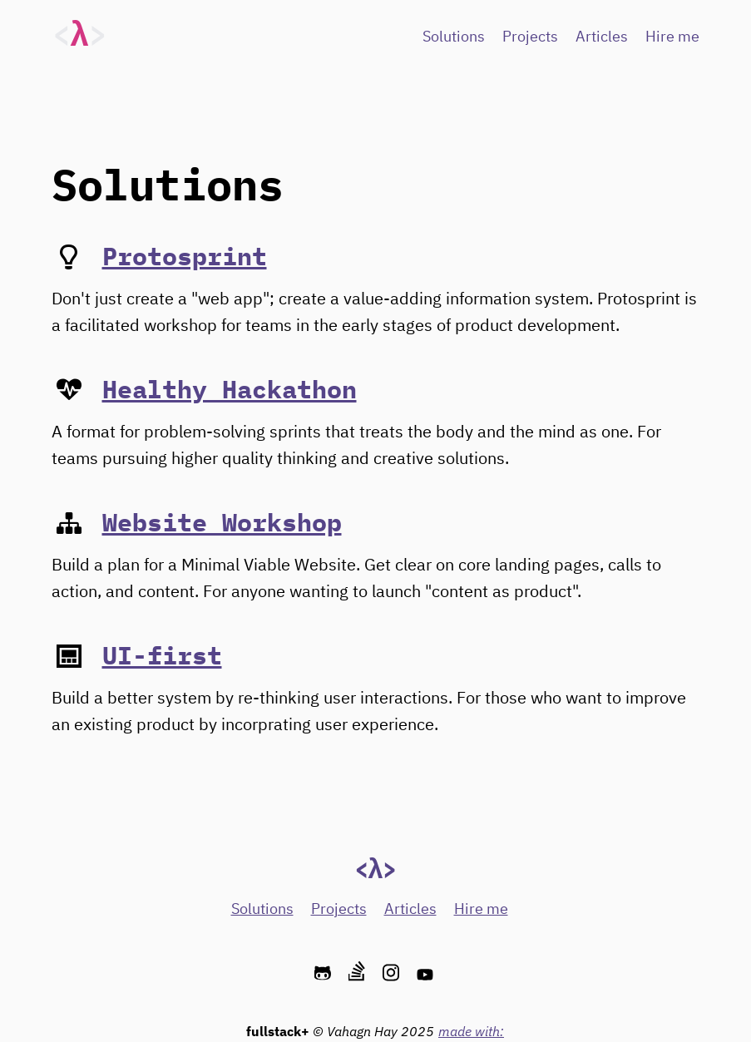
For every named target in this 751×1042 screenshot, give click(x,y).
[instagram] (393, 974)
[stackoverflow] (359, 974)
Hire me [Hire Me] (672, 37)
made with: (471, 1031)
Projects (530, 37)
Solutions (453, 37)
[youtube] (427, 974)
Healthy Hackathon (229, 389)
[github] (325, 974)
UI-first (162, 655)
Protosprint (184, 256)
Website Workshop (222, 522)
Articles (602, 37)
